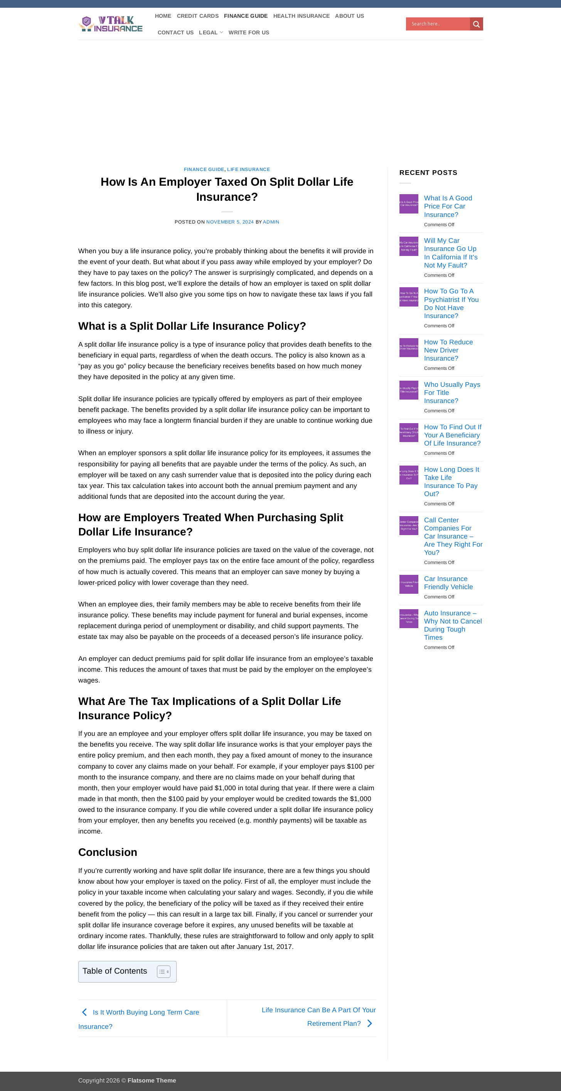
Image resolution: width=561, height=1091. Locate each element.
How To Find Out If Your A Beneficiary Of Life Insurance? (453, 435)
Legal (211, 32)
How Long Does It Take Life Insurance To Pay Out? (451, 482)
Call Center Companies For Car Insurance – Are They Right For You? (453, 536)
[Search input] (440, 23)
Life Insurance (248, 169)
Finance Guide (246, 16)
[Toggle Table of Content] (159, 971)
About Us (349, 16)
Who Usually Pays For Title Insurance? (452, 393)
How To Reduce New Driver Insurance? (448, 350)
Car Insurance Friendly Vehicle (448, 583)
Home (163, 16)
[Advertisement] (280, 98)
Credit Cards (198, 16)
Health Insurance (301, 16)
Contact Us (176, 32)
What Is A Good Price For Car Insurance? (448, 206)
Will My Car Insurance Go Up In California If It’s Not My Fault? (451, 253)
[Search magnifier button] (476, 24)
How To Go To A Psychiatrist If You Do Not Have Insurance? (451, 303)
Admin (271, 222)
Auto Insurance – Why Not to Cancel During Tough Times (453, 625)
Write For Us (249, 32)
